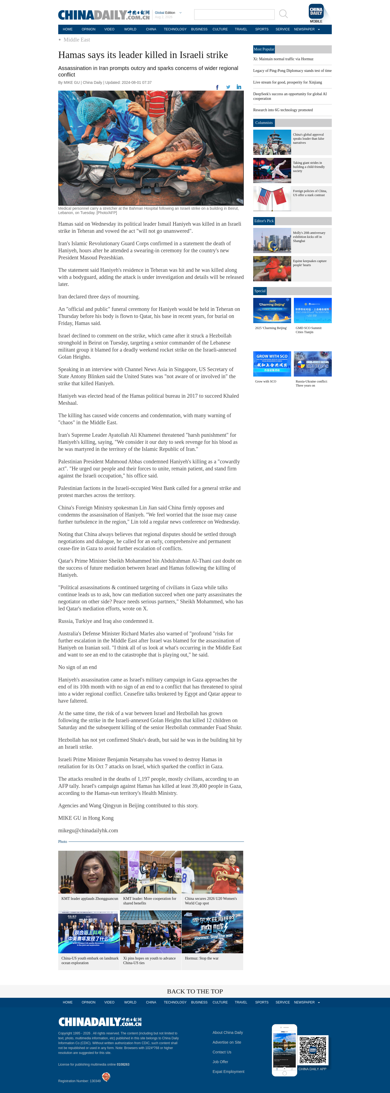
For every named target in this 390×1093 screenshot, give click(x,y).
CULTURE (220, 29)
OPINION (89, 29)
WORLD (130, 29)
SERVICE (283, 29)
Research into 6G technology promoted (283, 110)
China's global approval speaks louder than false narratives (308, 139)
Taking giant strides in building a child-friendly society (309, 167)
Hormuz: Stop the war (202, 958)
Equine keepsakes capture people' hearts (310, 263)
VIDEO (109, 29)
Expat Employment (229, 1071)
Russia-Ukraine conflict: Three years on (312, 383)
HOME (68, 29)
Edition (165, 13)
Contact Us (222, 1052)
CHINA (151, 29)
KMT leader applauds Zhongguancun (89, 899)
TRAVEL (241, 29)
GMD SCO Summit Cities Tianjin (308, 330)
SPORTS (261, 29)
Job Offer (220, 1062)
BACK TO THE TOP (195, 991)
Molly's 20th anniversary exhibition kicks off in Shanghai (309, 237)
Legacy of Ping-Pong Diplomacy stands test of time (292, 71)
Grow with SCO (265, 381)
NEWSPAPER (303, 29)
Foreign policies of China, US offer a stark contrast (310, 193)
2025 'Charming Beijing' (271, 328)
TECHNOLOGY (175, 29)
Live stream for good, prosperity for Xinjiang (287, 82)
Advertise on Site (227, 1042)
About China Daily (228, 1032)
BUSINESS (199, 29)
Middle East (77, 40)
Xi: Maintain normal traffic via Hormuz (283, 59)
